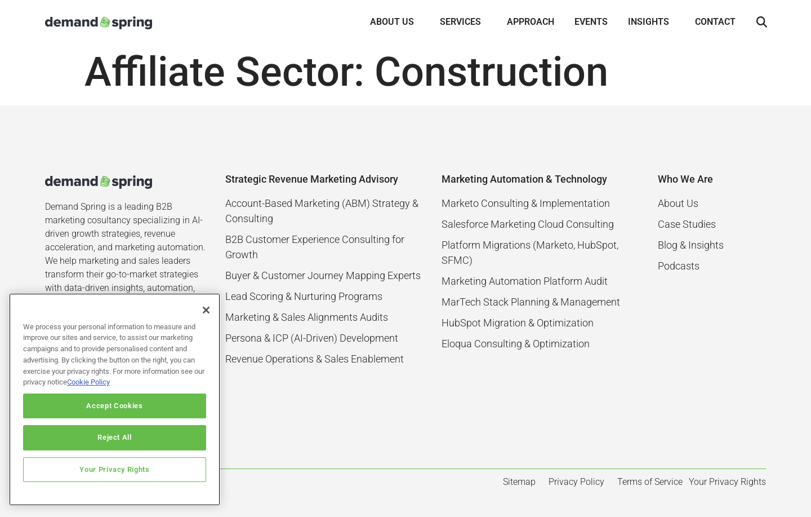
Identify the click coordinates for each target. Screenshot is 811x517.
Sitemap (519, 481)
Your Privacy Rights (114, 469)
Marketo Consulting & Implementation (526, 203)
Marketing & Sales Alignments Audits (306, 317)
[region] (114, 399)
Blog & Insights (691, 245)
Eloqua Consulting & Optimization (516, 344)
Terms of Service (650, 481)
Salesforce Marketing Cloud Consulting (528, 224)
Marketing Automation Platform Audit (525, 281)
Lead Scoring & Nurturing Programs (303, 296)
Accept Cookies (114, 405)
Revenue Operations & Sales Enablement (314, 359)
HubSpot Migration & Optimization (518, 323)
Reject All (114, 437)
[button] (761, 22)
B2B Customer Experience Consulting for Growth (314, 246)
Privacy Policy (576, 481)
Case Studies (687, 224)
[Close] (206, 310)
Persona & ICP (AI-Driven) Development (311, 338)
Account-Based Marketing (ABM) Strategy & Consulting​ (321, 210)
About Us (678, 203)
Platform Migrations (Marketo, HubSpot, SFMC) (530, 252)
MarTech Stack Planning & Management (531, 302)
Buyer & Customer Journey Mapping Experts (323, 275)
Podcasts (678, 266)
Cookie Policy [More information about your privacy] (88, 382)
